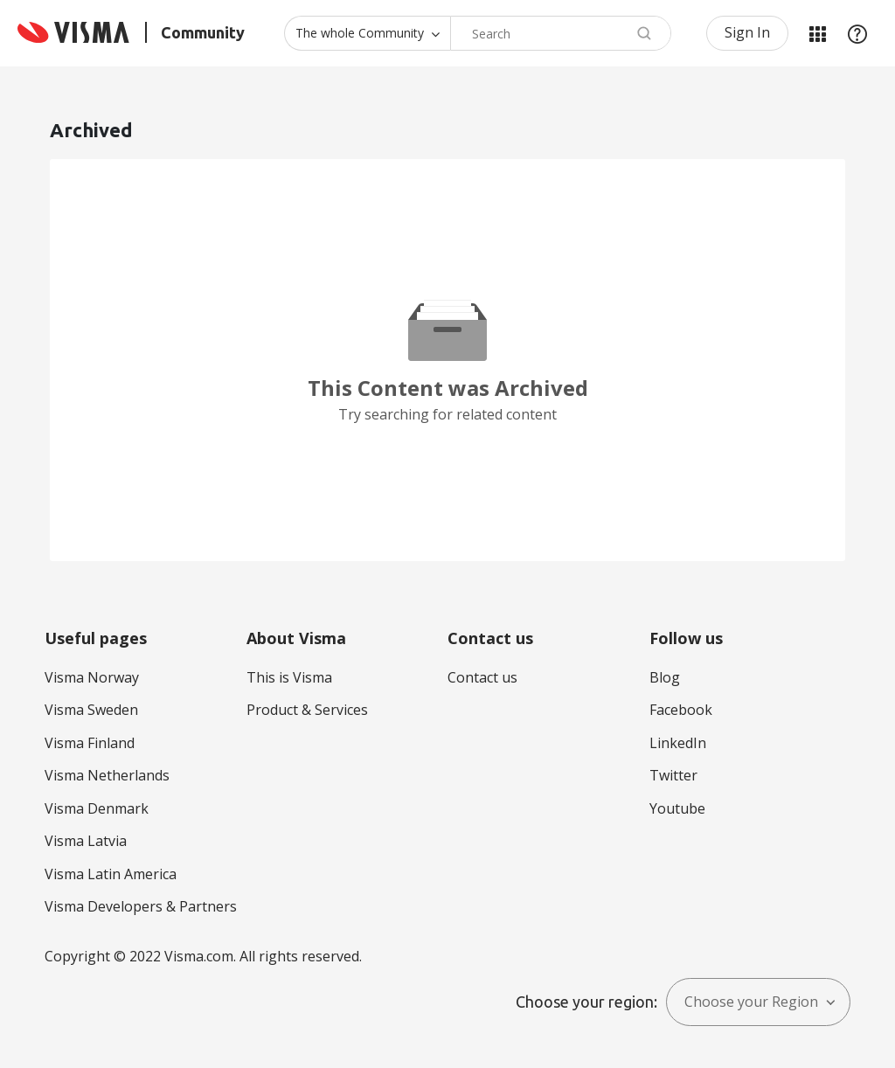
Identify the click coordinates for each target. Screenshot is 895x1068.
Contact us (482, 677)
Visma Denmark (97, 808)
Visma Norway (92, 677)
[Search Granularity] (367, 33)
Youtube (677, 808)
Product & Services (307, 709)
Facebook (680, 709)
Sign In (747, 32)
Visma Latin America (111, 874)
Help (857, 33)
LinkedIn (677, 742)
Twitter (673, 775)
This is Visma (289, 677)
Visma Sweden (91, 709)
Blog (664, 677)
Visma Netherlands (107, 775)
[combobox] (560, 33)
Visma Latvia (86, 840)
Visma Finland (90, 742)
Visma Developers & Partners (141, 906)
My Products (817, 33)
